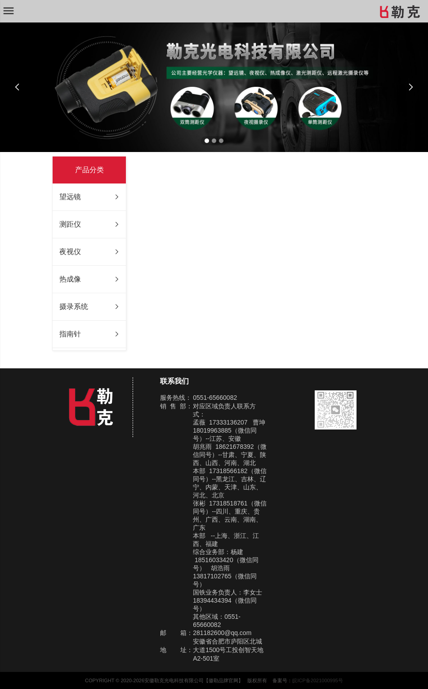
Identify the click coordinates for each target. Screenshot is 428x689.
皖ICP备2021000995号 (317, 680)
